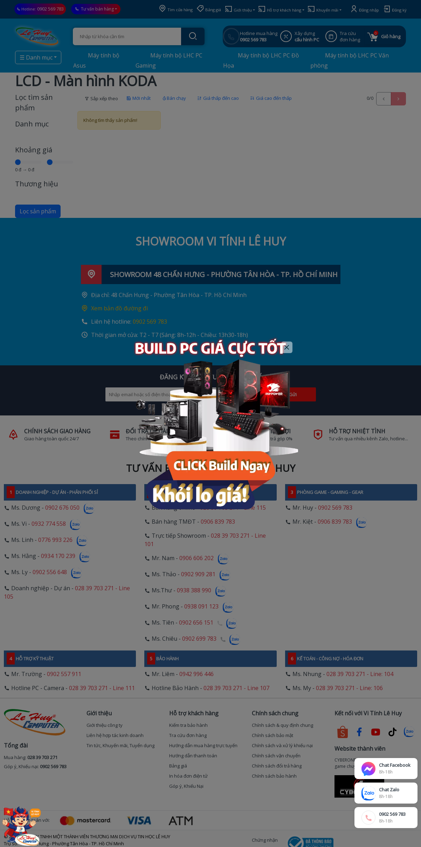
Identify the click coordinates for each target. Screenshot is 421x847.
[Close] (287, 347)
